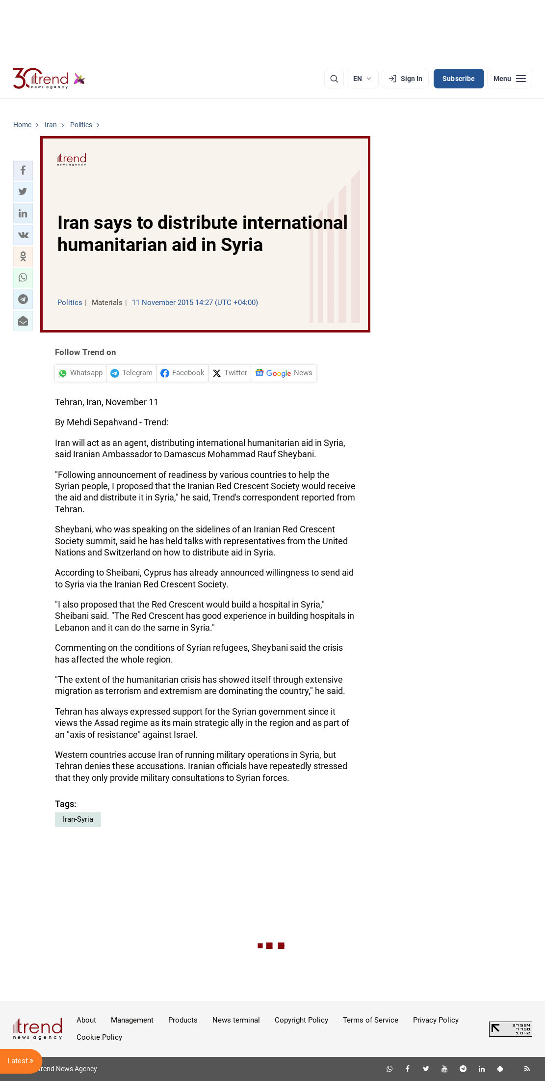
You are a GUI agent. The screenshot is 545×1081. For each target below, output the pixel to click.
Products (183, 1020)
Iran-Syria (78, 819)
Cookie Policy (99, 1037)
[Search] (334, 78)
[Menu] (509, 78)
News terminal (236, 1020)
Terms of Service (370, 1020)
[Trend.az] (49, 78)
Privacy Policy (436, 1020)
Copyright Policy (301, 1020)
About (86, 1020)
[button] (23, 170)
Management (132, 1020)
